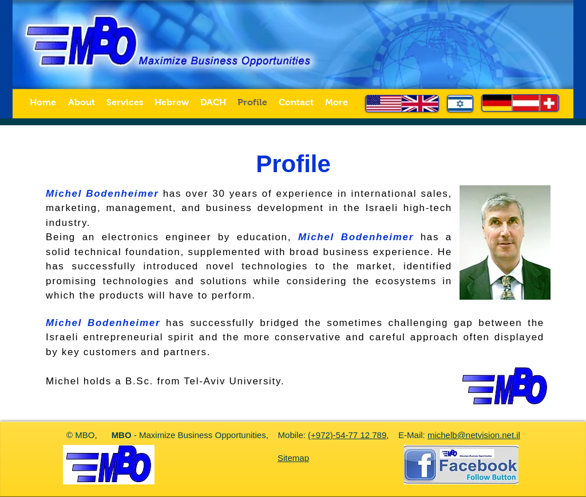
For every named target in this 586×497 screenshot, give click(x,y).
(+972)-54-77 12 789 (347, 435)
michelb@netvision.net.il (473, 435)
